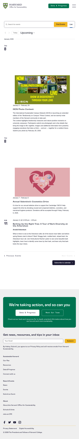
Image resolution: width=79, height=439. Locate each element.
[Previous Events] (5, 33)
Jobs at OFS (7, 414)
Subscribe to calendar (62, 263)
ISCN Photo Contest (23, 109)
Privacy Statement (10, 428)
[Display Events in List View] (71, 24)
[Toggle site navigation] (74, 5)
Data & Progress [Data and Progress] (60, 6)
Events (5, 389)
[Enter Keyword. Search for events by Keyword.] (28, 24)
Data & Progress (27, 313)
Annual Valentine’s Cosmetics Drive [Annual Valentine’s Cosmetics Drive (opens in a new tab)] (31, 202)
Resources (7, 365)
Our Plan (6, 360)
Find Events (60, 24)
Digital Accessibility (26, 428)
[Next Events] (9, 33)
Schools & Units (8, 409)
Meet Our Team (53, 313)
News (5, 385)
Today (15, 33)
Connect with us (9, 374)
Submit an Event (9, 394)
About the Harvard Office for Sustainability (19, 405)
